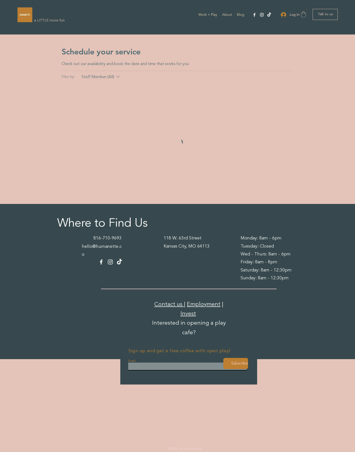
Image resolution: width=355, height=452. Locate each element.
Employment (203, 304)
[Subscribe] (235, 363)
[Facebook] (254, 14)
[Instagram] (261, 14)
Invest (188, 313)
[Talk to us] (325, 14)
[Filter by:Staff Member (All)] (101, 77)
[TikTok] (269, 14)
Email (132, 361)
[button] (303, 14)
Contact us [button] (169, 304)
